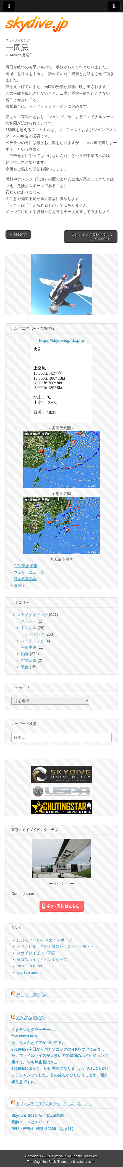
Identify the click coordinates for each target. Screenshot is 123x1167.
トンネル (28, 627)
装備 (25, 667)
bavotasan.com (84, 1162)
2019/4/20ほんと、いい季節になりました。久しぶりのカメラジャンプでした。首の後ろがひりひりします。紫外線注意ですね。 (60, 1075)
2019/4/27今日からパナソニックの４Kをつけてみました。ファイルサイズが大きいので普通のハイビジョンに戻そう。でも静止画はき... (59, 1055)
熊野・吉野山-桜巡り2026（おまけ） (43, 1128)
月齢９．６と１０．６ (30, 1122)
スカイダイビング (18, 40)
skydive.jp (59, 1156)
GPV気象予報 (25, 566)
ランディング (32, 634)
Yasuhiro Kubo (29, 966)
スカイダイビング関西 (36, 953)
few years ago (24, 1036)
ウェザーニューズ (29, 572)
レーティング (32, 641)
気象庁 (19, 585)
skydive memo (29, 972)
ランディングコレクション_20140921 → (92, 236)
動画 (25, 654)
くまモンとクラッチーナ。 (34, 1029)
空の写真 (28, 660)
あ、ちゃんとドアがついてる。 (38, 1042)
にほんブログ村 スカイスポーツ (44, 940)
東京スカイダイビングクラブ (42, 959)
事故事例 (28, 647)
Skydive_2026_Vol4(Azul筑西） (39, 1115)
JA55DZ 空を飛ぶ (32, 994)
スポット (28, 621)
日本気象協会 (25, 579)
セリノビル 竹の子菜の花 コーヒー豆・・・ (57, 946)
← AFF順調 (18, 234)
